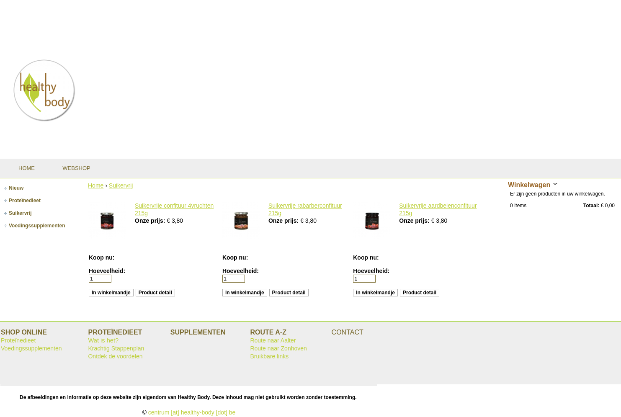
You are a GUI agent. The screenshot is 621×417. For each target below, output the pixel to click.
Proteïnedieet (18, 340)
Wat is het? (103, 340)
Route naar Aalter (273, 340)
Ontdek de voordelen (115, 356)
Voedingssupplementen (31, 348)
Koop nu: (101, 257)
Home (95, 185)
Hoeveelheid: (107, 271)
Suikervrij (121, 185)
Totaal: (591, 205)
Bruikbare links (269, 356)
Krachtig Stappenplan (116, 348)
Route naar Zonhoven (278, 348)
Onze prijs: (151, 220)
